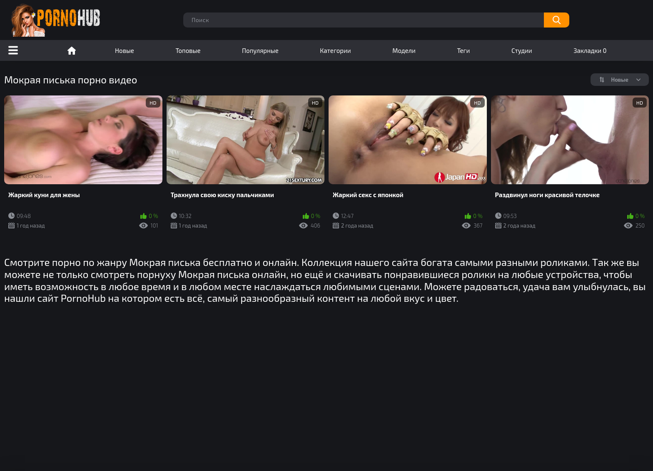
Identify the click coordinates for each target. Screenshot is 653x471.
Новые (124, 50)
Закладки (589, 50)
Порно (71, 50)
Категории (335, 50)
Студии (521, 50)
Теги (463, 50)
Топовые (187, 50)
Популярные (260, 50)
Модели (404, 50)
